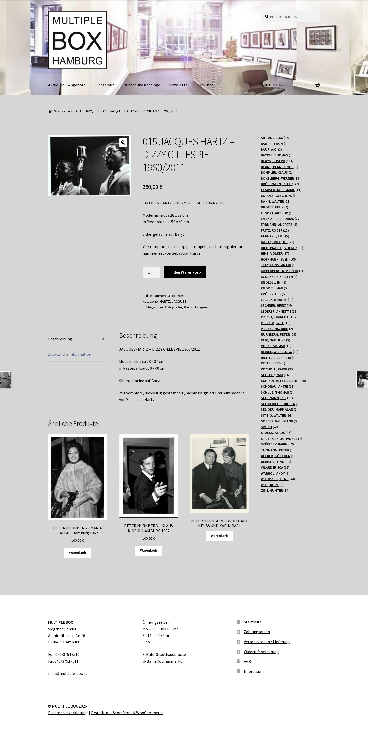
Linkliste (205, 84)
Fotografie (173, 307)
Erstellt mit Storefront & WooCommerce (127, 712)
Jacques (201, 307)
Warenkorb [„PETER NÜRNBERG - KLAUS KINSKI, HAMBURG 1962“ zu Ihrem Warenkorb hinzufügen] (148, 550)
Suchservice (105, 84)
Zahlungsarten (257, 631)
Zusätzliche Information (69, 354)
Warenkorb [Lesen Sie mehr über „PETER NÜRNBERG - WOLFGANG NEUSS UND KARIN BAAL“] (219, 535)
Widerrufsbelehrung (261, 651)
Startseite (62, 111)
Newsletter (179, 84)
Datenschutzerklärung (68, 712)
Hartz (188, 307)
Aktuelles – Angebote (67, 84)
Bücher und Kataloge (142, 84)
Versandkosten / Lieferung (267, 641)
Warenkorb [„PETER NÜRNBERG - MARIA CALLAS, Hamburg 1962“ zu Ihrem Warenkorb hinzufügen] (77, 552)
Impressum (254, 671)
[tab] (77, 339)
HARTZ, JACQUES (86, 111)
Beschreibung (60, 338)
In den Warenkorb (185, 272)
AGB (247, 661)
